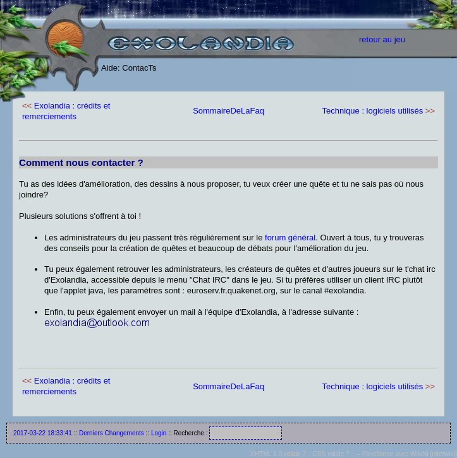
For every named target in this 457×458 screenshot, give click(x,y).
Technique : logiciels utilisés (372, 110)
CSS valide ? (331, 453)
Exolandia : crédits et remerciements (66, 111)
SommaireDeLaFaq (228, 110)
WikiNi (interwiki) (433, 453)
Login (158, 433)
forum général (290, 237)
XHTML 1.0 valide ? (277, 453)
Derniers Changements (111, 433)
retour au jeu (382, 39)
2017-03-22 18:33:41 (42, 433)
